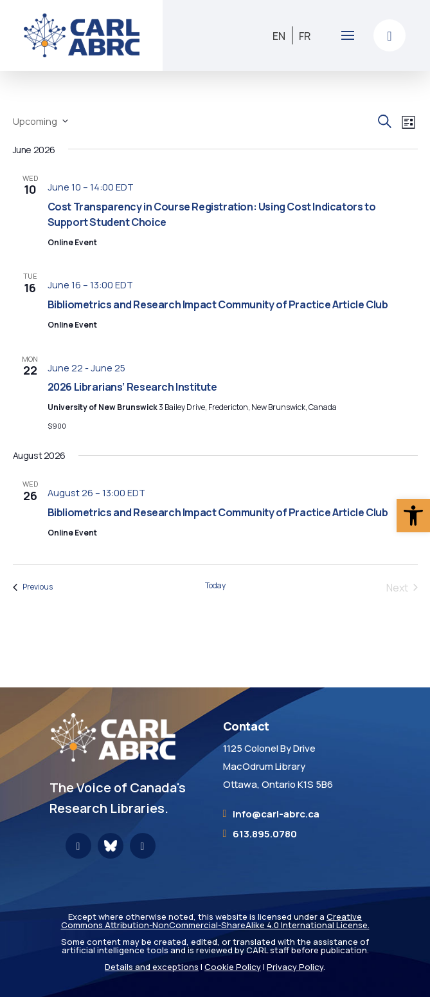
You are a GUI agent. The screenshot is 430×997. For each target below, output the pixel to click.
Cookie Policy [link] (232, 967)
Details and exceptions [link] (152, 967)
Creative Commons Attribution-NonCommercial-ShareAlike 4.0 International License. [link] (215, 921)
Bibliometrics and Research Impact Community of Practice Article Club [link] (218, 304)
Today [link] (215, 586)
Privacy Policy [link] (295, 967)
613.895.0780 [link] (265, 834)
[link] (413, 515)
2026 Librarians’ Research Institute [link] (132, 387)
